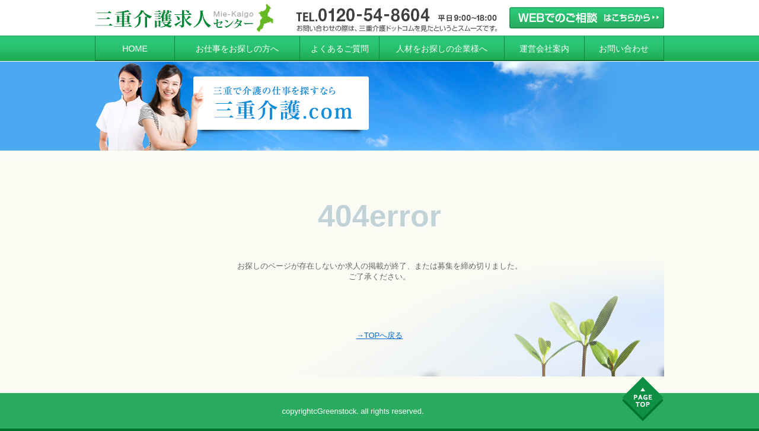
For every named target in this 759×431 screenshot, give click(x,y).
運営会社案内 (544, 48)
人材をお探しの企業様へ (441, 48)
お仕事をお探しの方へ (237, 48)
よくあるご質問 (340, 48)
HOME (135, 48)
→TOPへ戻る (379, 335)
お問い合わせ (624, 48)
